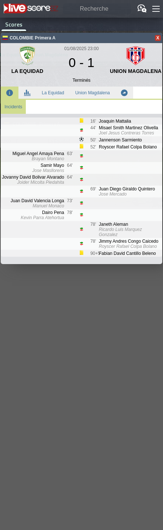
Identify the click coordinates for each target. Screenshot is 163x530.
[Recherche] (97, 9)
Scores (13, 24)
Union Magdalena (92, 92)
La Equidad (53, 92)
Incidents (13, 106)
